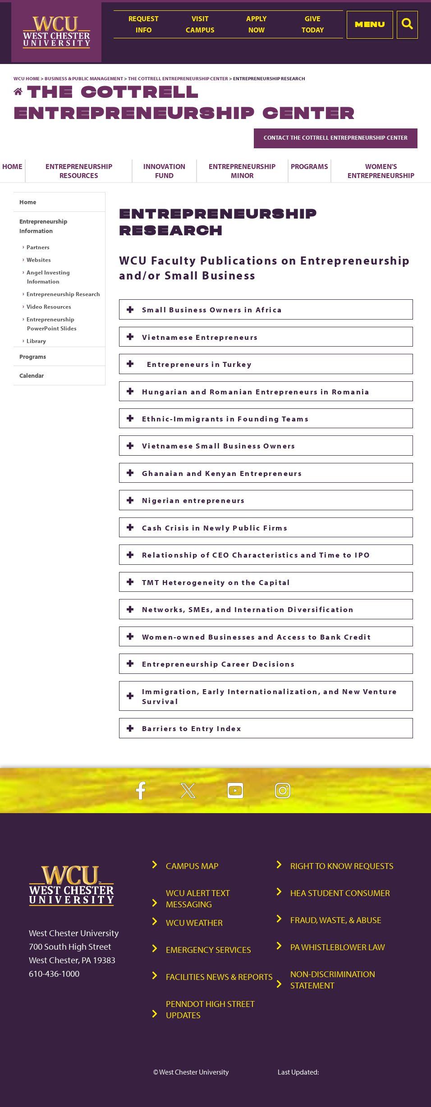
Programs (309, 166)
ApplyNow (256, 24)
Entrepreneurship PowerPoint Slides (52, 324)
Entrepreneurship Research (63, 293)
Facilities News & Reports (219, 976)
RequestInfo (143, 24)
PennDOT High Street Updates (210, 1009)
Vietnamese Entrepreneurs (200, 337)
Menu (370, 24)
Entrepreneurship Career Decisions (218, 663)
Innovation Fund (164, 171)
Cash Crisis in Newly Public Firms (215, 527)
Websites (39, 259)
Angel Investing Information (48, 277)
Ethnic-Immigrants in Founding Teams (225, 418)
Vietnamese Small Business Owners (219, 445)
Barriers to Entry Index (192, 728)
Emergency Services (208, 949)
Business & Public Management (84, 78)
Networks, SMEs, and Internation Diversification (248, 609)
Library (36, 340)
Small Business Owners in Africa (212, 309)
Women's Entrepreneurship (381, 171)
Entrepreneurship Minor (242, 171)
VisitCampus (200, 24)
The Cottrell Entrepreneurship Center (178, 78)
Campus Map (192, 865)
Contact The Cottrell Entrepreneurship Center (336, 137)
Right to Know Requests (342, 865)
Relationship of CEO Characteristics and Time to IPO (256, 554)
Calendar (31, 375)
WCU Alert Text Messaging (198, 898)
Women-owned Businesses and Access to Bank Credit (256, 636)
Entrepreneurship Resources (79, 171)
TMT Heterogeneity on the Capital (216, 582)
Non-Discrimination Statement (332, 979)
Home (12, 166)
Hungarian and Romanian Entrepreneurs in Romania (256, 391)
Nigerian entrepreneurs (193, 500)
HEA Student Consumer (340, 892)
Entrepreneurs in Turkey (197, 364)
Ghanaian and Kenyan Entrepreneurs (222, 473)
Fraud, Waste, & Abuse (335, 919)
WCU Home (27, 78)
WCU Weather (194, 922)
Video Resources (49, 306)
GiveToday (313, 24)
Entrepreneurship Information (43, 226)
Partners (38, 247)
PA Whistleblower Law (337, 946)
